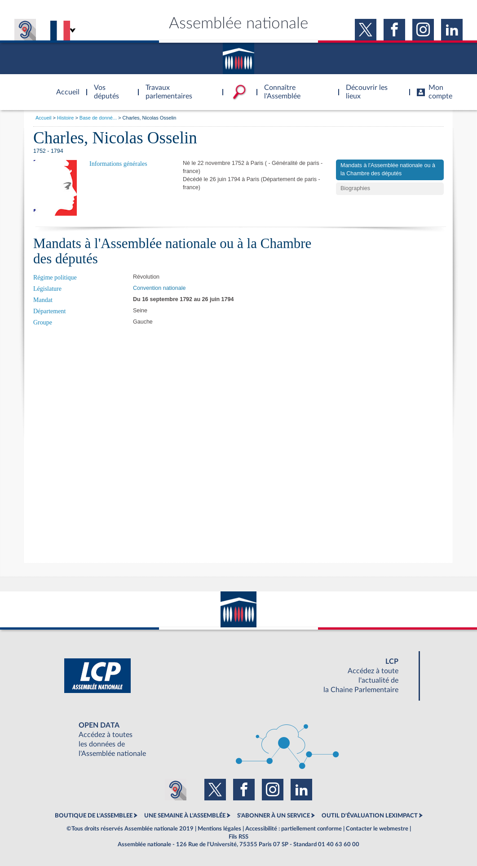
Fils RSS (238, 836)
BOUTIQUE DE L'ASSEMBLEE (93, 815)
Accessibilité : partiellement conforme (293, 828)
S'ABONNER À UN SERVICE (273, 815)
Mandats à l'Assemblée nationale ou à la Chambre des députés (387, 169)
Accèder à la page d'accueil (64, 87)
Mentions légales (219, 828)
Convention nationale (159, 288)
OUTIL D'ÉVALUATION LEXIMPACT (370, 815)
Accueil (43, 117)
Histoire (65, 117)
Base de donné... (98, 117)
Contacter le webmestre (377, 828)
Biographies (355, 188)
